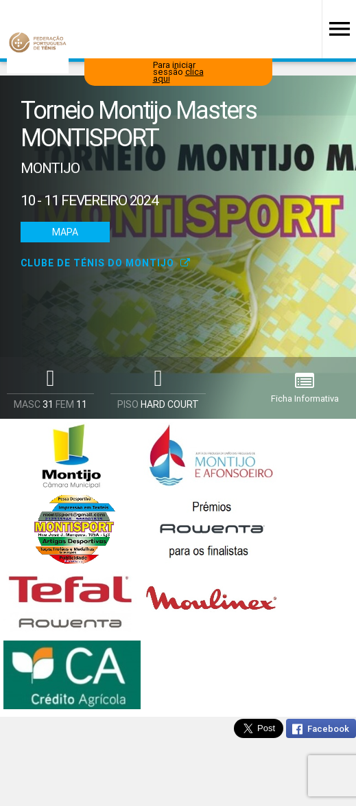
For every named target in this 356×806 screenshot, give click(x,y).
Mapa (65, 232)
